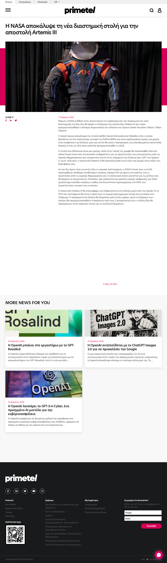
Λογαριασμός (91, 504)
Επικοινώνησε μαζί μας (95, 512)
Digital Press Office (14, 508)
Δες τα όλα (110, 284)
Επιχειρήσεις (25, 2)
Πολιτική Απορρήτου (55, 511)
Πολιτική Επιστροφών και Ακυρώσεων (63, 544)
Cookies (48, 515)
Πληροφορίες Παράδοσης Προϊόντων (62, 540)
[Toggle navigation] (8, 10)
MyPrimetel (10, 504)
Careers (8, 512)
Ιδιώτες (8, 2)
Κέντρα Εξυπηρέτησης (95, 508)
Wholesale (42, 2)
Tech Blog (9, 516)
